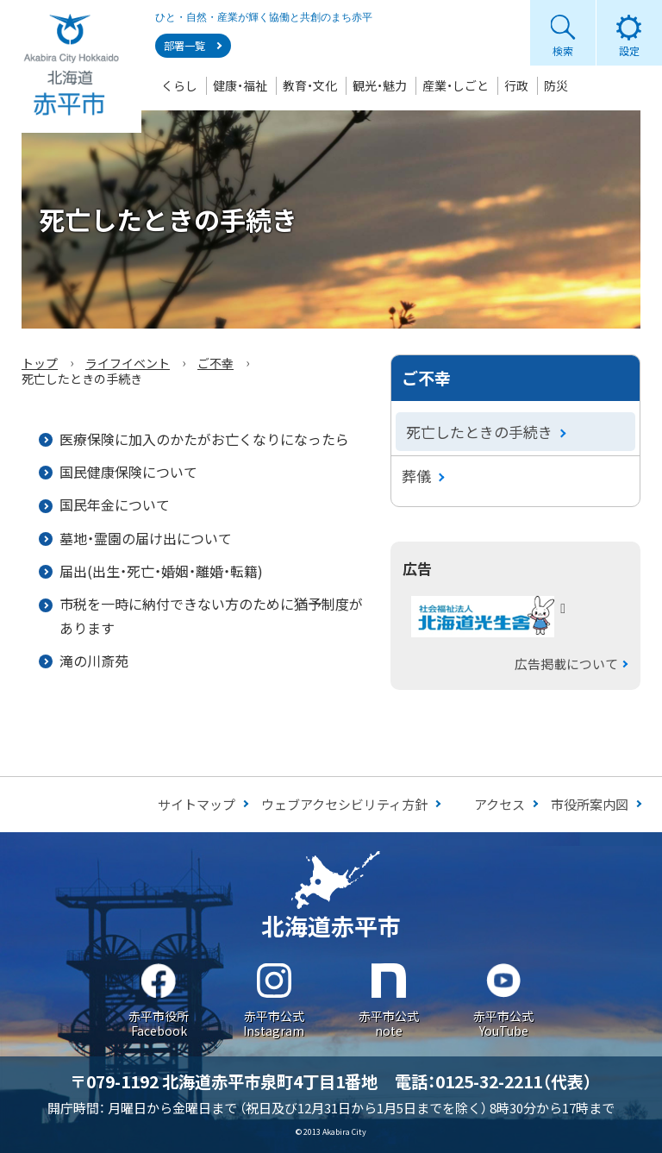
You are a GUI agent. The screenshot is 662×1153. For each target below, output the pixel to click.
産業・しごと (455, 85)
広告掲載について (566, 664)
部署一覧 (184, 45)
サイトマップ (196, 804)
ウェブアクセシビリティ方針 (344, 804)
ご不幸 (215, 363)
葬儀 (416, 475)
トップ (40, 363)
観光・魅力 (380, 85)
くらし (179, 85)
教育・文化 (310, 85)
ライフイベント (127, 363)
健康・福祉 (240, 85)
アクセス (499, 804)
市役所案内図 (589, 804)
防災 (556, 85)
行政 (516, 85)
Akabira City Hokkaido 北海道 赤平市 (70, 66)
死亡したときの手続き (479, 431)
